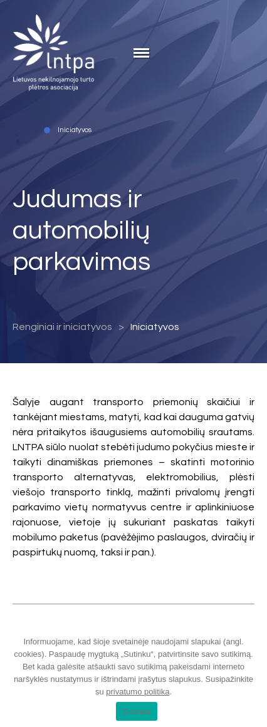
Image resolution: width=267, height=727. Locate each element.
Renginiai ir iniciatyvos (62, 327)
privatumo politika (137, 691)
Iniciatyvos (154, 327)
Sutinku (136, 711)
